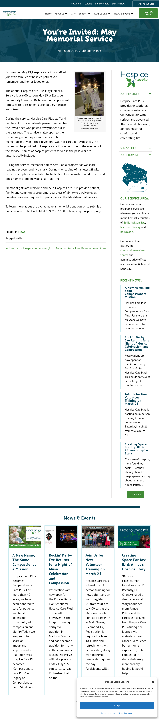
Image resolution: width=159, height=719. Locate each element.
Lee (143, 221)
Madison (125, 226)
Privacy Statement (125, 713)
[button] (152, 681)
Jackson (135, 221)
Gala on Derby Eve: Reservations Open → (81, 250)
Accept (117, 705)
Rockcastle (126, 230)
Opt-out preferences (108, 713)
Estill (127, 221)
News (21, 232)
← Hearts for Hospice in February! (28, 248)
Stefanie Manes (91, 51)
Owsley (136, 226)
